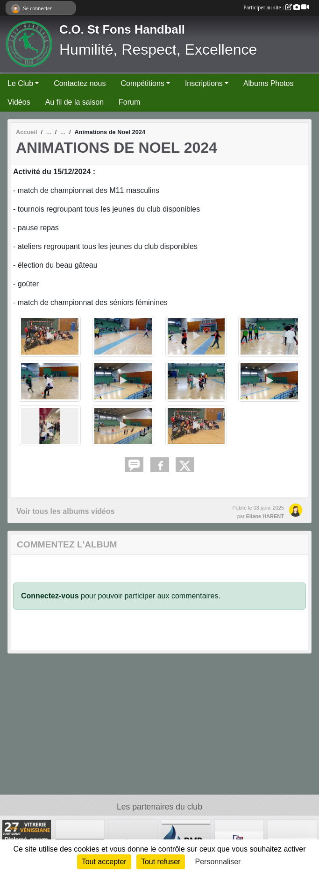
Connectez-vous (50, 596)
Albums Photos (268, 83)
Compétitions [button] (142, 83)
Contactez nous (80, 83)
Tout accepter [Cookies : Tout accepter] (104, 862)
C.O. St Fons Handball (122, 29)
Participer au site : (276, 7)
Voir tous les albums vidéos (65, 511)
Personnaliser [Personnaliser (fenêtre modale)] (218, 862)
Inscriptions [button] (204, 83)
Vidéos (18, 102)
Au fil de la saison (74, 102)
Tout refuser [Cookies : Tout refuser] (160, 862)
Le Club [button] (20, 83)
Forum (129, 102)
